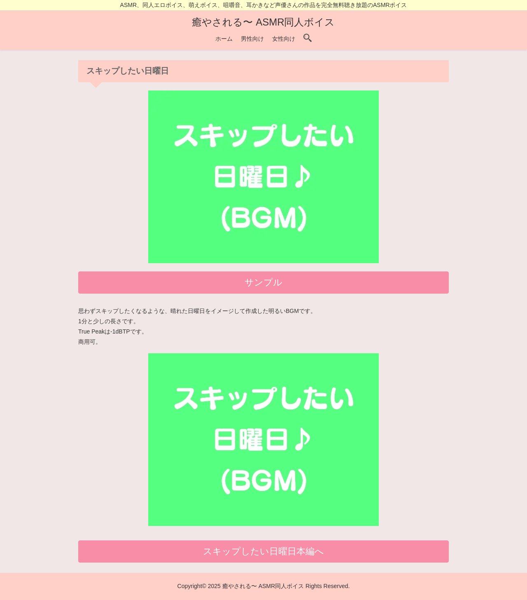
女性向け (283, 38)
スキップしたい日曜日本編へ (263, 551)
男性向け (252, 38)
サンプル (263, 282)
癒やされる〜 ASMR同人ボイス (263, 22)
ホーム (224, 38)
